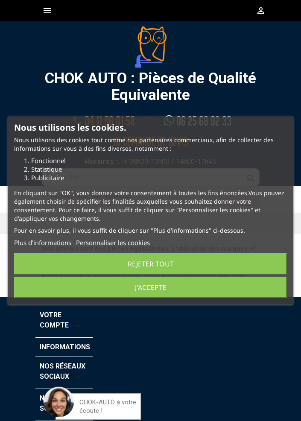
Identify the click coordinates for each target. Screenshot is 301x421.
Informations (65, 347)
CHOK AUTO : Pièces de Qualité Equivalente (150, 64)
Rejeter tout (151, 264)
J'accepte (151, 287)
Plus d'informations (42, 242)
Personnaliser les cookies (113, 242)
